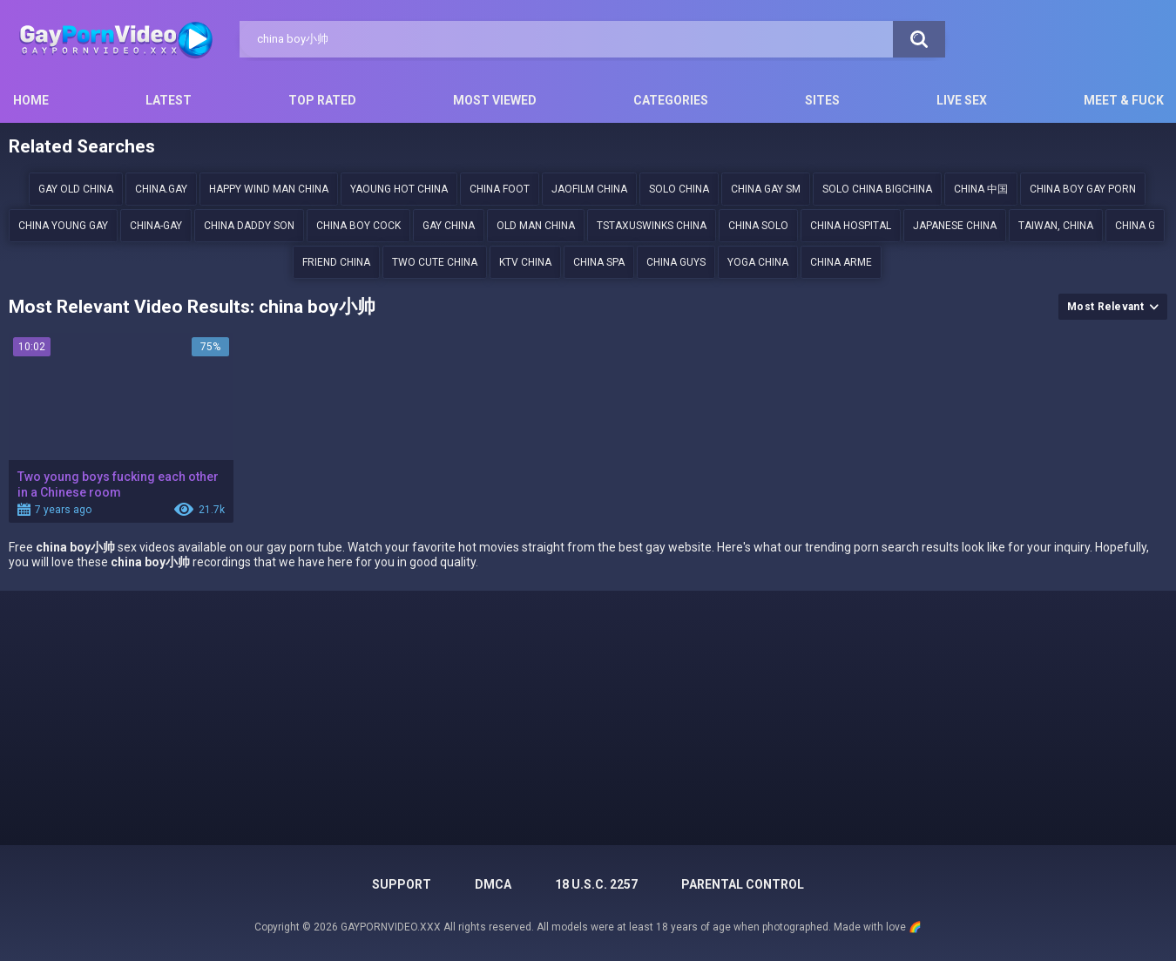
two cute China (434, 262)
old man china (536, 226)
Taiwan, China (1055, 226)
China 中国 (981, 189)
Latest (168, 100)
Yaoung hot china (399, 189)
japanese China (955, 226)
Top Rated (322, 100)
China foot (500, 189)
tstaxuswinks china (651, 226)
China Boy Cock (358, 226)
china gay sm (766, 189)
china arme (841, 262)
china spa (599, 262)
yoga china (757, 262)
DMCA (493, 884)
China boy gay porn (1083, 189)
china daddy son (249, 226)
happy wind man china (268, 189)
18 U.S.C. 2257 (596, 884)
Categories (670, 100)
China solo (758, 226)
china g (1135, 226)
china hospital (850, 226)
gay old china (75, 189)
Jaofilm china (589, 189)
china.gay (161, 189)
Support (401, 884)
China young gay (63, 226)
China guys (676, 262)
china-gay (156, 226)
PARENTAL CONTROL (742, 884)
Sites (822, 100)
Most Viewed (495, 100)
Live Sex (961, 100)
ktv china (525, 262)
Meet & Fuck (1124, 100)
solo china (679, 189)
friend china (336, 262)
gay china (448, 226)
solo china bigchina (877, 189)
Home (31, 100)
